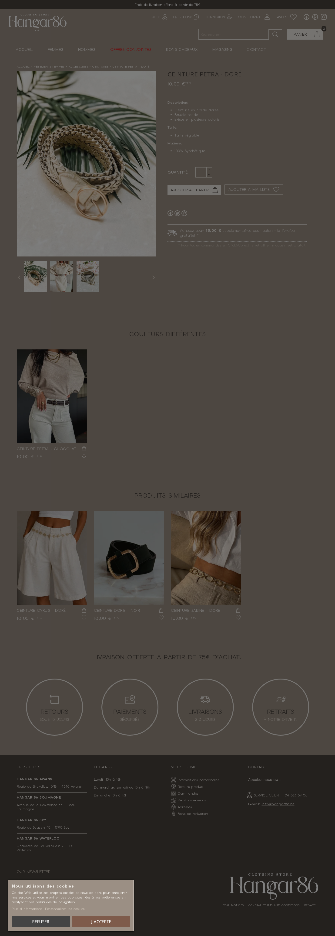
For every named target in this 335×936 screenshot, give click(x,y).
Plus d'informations (27, 909)
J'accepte (101, 921)
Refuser (40, 921)
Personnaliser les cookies (65, 909)
